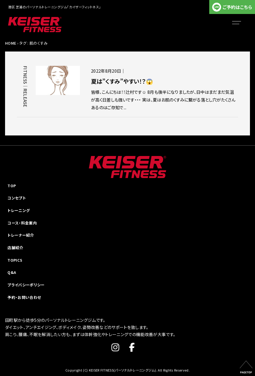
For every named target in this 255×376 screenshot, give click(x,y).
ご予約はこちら (237, 7)
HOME (10, 43)
